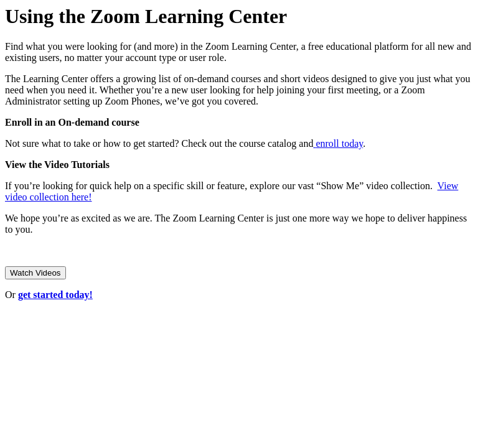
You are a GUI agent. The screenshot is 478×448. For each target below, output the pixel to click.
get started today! (55, 294)
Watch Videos (35, 273)
